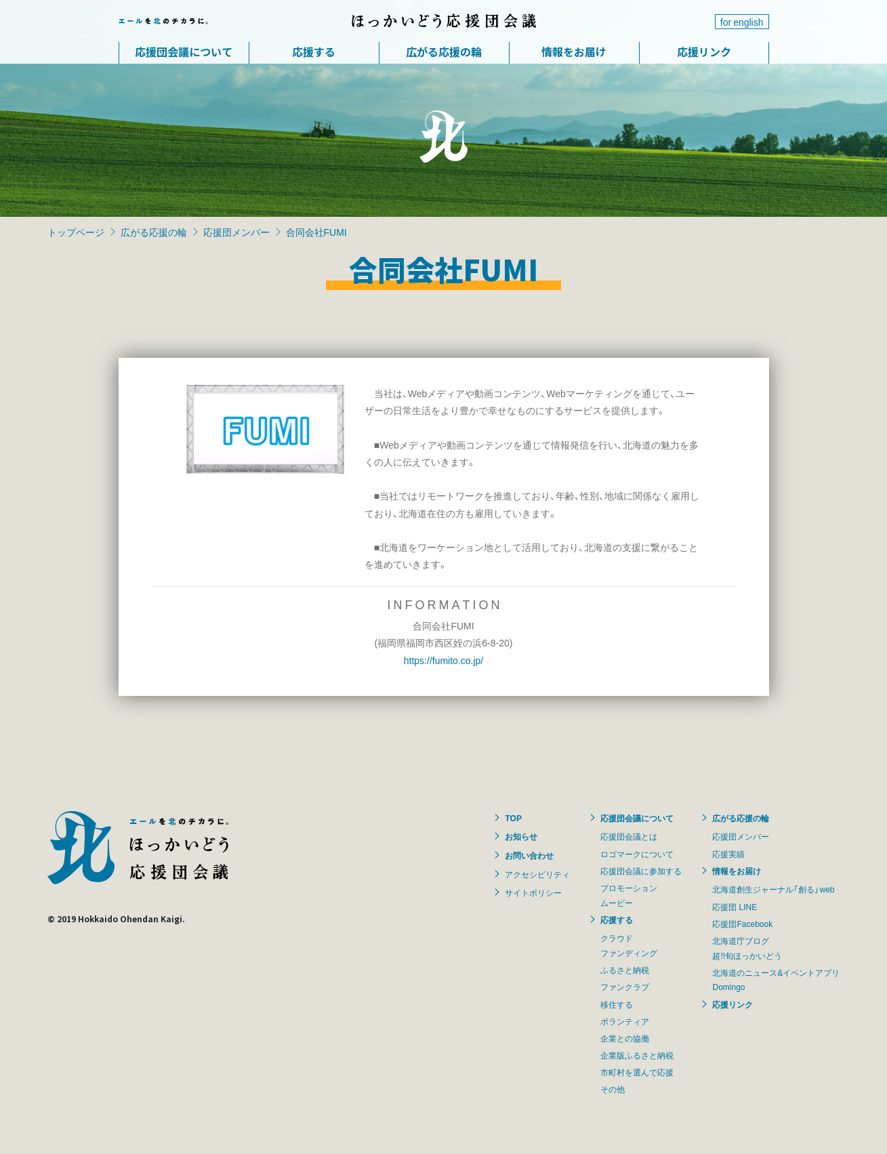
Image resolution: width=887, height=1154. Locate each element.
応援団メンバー (236, 232)
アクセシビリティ (537, 874)
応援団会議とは (628, 836)
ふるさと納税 (624, 970)
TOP (513, 818)
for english (742, 21)
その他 (612, 1089)
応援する (313, 51)
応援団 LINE (734, 907)
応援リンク (704, 51)
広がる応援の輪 (444, 51)
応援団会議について (183, 51)
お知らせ (521, 836)
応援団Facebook (742, 924)
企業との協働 (624, 1038)
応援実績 (728, 854)
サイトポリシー (533, 892)
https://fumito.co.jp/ (444, 660)
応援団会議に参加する (641, 871)
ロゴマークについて (637, 854)
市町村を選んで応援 (637, 1072)
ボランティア (624, 1021)
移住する (616, 1004)
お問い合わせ (529, 855)
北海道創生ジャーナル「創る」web (773, 889)
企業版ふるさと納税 (637, 1055)
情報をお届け (573, 51)
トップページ (75, 232)
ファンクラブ (624, 987)
